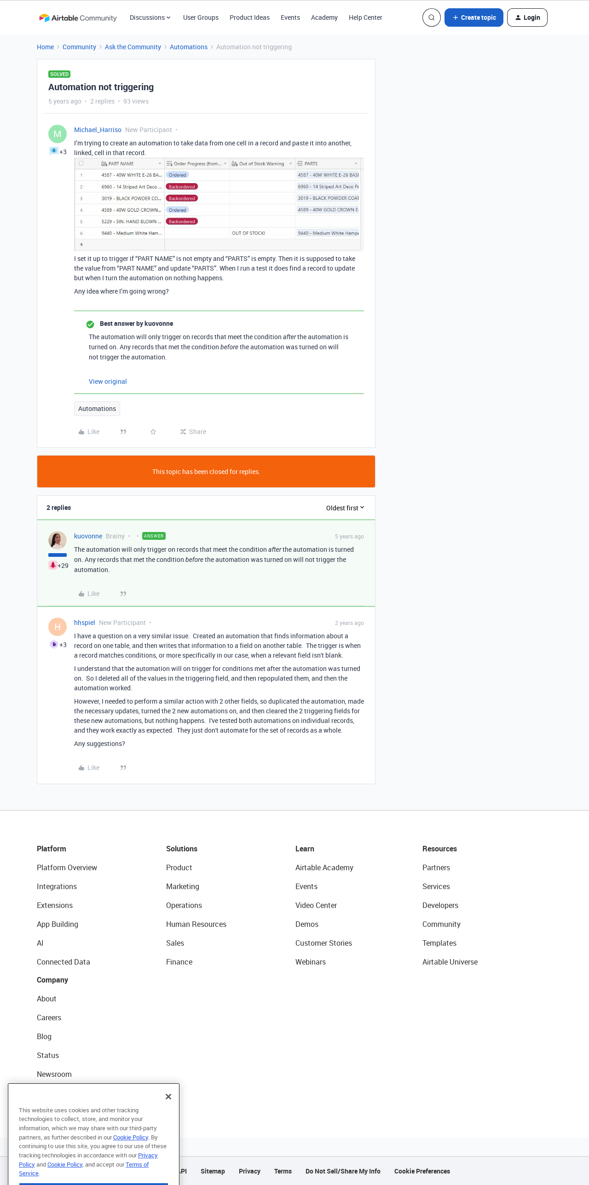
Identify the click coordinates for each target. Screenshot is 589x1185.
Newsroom (54, 1074)
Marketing (182, 886)
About (47, 999)
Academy (324, 17)
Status (48, 1055)
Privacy (249, 1171)
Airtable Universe (450, 962)
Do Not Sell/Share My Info (343, 1171)
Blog (44, 1036)
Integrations (57, 886)
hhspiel (84, 622)
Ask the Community (133, 46)
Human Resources (196, 924)
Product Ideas (250, 17)
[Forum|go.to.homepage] (78, 17)
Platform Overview (67, 867)
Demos (306, 924)
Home (45, 46)
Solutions (181, 849)
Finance (179, 962)
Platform (51, 849)
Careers (49, 1017)
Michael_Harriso (97, 129)
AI (40, 943)
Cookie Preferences (422, 1171)
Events (290, 17)
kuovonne (88, 536)
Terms (283, 1171)
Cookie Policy (130, 1156)
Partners (436, 867)
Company (52, 980)
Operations (184, 905)
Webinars (310, 962)
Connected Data (63, 962)
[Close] (168, 1115)
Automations (189, 46)
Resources (439, 849)
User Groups (201, 17)
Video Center (316, 905)
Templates (439, 943)
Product (179, 867)
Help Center (365, 17)
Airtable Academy (324, 867)
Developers (440, 905)
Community (79, 46)
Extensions (55, 905)
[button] (474, 17)
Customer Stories (323, 943)
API (182, 1171)
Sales (175, 943)
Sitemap (213, 1171)
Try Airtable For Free (69, 1093)
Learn (304, 849)
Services (436, 886)
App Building (57, 924)
